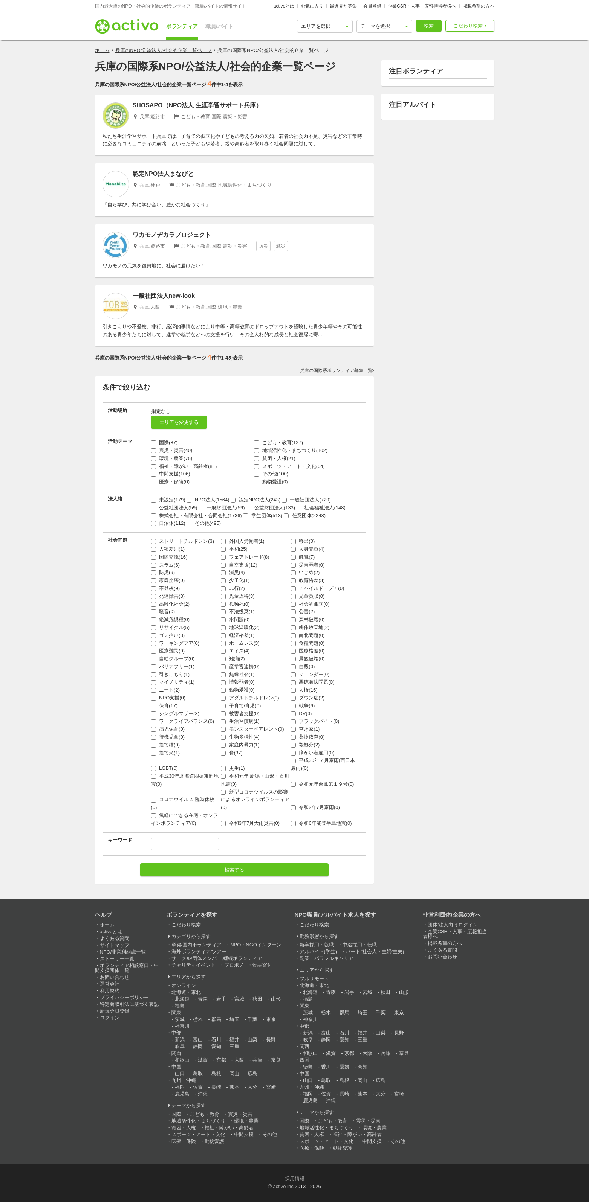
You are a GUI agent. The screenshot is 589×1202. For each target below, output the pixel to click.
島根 (216, 1073)
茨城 (180, 1019)
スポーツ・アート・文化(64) (289, 466)
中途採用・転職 (360, 945)
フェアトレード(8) (245, 557)
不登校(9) (165, 588)
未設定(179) (168, 500)
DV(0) (301, 713)
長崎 (216, 1087)
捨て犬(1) (165, 753)
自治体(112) (168, 523)
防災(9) (163, 572)
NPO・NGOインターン (255, 945)
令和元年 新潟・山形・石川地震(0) (255, 780)
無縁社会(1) (238, 674)
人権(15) (304, 690)
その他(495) (204, 523)
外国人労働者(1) (243, 541)
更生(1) (233, 768)
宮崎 (271, 1087)
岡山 (234, 1073)
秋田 (257, 999)
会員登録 (372, 6)
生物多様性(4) (240, 737)
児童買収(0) (308, 596)
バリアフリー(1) (173, 666)
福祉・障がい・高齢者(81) (184, 466)
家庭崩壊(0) (168, 580)
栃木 (198, 1019)
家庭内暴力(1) (240, 745)
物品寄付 (262, 965)
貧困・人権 (183, 1127)
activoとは (284, 6)
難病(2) (233, 658)
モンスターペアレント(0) (252, 729)
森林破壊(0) (308, 619)
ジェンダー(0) (310, 674)
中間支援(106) (170, 474)
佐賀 (198, 1087)
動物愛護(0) (271, 481)
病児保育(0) (168, 729)
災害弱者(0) (308, 565)
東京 (271, 1019)
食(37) (232, 753)
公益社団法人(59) (174, 507)
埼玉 (234, 1019)
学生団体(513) (262, 515)
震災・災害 (240, 1114)
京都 (221, 1060)
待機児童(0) (168, 737)
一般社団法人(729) (306, 500)
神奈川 (182, 1026)
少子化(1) (235, 580)
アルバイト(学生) (318, 951)
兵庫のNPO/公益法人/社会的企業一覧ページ (163, 50)
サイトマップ (114, 945)
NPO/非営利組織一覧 (123, 952)
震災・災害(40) (172, 450)
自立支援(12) (239, 565)
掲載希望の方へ (478, 6)
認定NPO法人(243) (255, 500)
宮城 (239, 999)
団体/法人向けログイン (453, 925)
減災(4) (233, 572)
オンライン (183, 985)
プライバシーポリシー (124, 997)
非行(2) (233, 588)
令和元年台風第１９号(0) (322, 784)
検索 (429, 26)
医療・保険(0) (170, 481)
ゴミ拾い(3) (168, 635)
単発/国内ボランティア (196, 945)
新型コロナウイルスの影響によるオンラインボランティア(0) (255, 799)
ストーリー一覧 (117, 958)
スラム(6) (165, 565)
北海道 (182, 999)
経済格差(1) (238, 635)
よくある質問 (114, 938)
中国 (176, 1066)
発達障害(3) (168, 596)
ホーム (102, 50)
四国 (304, 1060)
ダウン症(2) (308, 698)
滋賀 (203, 1060)
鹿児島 (182, 1094)
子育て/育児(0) (241, 705)
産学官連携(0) (240, 666)
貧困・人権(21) (274, 458)
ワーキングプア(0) (175, 643)
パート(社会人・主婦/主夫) (375, 951)
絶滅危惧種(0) (170, 619)
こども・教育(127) (278, 442)
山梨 (252, 1039)
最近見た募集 (343, 6)
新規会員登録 (114, 1011)
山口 (180, 1073)
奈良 (276, 1060)
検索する (234, 870)
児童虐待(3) (238, 596)
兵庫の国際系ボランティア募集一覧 (336, 370)
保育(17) (164, 705)
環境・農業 (246, 1121)
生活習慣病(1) (240, 721)
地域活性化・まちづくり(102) (290, 450)
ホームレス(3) (240, 643)
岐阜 (180, 1046)
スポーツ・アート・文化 (198, 1134)
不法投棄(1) (238, 611)
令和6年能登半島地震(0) (321, 823)
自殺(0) (303, 666)
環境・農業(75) (172, 458)
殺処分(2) (305, 745)
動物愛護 (214, 1141)
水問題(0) (235, 619)
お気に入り (312, 6)
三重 (234, 1046)
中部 (176, 1033)
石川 (216, 1039)
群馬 (216, 1019)
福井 (234, 1039)
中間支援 (244, 1134)
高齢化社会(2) (170, 604)
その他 (269, 1134)
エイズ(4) (235, 651)
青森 (203, 999)
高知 (362, 1066)
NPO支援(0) (168, 698)
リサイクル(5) (170, 627)
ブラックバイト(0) (315, 721)
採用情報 (294, 1178)
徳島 (308, 1066)
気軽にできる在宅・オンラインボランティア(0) (184, 819)
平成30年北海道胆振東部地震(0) (185, 780)
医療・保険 (183, 1141)
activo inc (283, 1186)
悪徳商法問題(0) (313, 682)
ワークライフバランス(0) (182, 721)
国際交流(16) (169, 557)
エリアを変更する (179, 422)
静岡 (198, 1046)
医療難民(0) (168, 651)
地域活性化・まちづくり (198, 1121)
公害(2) (303, 611)
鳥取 (198, 1073)
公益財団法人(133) (270, 507)
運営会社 (109, 984)
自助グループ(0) (173, 658)
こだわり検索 (468, 26)
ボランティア (182, 26)
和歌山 (182, 1060)
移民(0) (303, 541)
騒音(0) (163, 611)
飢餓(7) (303, 557)
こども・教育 (204, 1114)
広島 (252, 1073)
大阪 (239, 1060)
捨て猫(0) (165, 745)
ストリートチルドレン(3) (182, 541)
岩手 (221, 999)
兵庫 (257, 1060)
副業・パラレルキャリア (326, 958)
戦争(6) (303, 705)
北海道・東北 (186, 992)
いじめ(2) (305, 572)
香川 (326, 1066)
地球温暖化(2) (240, 627)
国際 (176, 1114)
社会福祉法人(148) (321, 507)
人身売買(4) (308, 549)
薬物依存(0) (308, 737)
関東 (176, 1012)
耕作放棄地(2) (310, 627)
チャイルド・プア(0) (317, 588)
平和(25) (234, 549)
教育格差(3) (308, 580)
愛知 (216, 1046)
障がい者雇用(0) (313, 753)
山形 (276, 999)
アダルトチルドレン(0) (250, 698)
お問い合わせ (114, 977)
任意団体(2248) (305, 515)
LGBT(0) (164, 768)
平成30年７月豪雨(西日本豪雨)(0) (323, 764)
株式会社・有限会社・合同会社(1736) (196, 515)
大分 (252, 1087)
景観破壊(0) (308, 658)
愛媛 (344, 1066)
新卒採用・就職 (317, 945)
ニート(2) (165, 690)
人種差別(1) (168, 549)
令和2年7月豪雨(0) (315, 807)
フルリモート (314, 978)
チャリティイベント (193, 965)
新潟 (180, 1039)
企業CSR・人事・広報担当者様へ (422, 6)
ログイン (109, 1018)
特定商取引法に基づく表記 (129, 1004)
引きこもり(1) (170, 674)
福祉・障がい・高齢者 (229, 1127)
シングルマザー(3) (175, 713)
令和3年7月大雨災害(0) (250, 823)
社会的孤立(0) (310, 604)
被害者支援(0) (240, 713)
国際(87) (164, 442)
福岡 (180, 1087)
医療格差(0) (308, 651)
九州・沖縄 (183, 1080)
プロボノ (234, 965)
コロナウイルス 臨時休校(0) (182, 803)
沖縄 (203, 1094)
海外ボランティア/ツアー (199, 951)
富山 (198, 1039)
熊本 (234, 1087)
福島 (180, 1006)
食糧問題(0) (308, 643)
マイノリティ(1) (173, 682)
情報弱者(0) (238, 682)
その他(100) (271, 474)
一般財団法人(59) (222, 507)
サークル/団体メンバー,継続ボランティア (216, 958)
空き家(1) (305, 729)
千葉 (252, 1019)
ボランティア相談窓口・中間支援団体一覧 (127, 968)
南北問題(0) (308, 635)
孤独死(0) (235, 604)
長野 (271, 1039)
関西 (176, 1053)
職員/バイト (219, 26)
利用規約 (109, 990)
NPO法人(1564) (208, 500)
